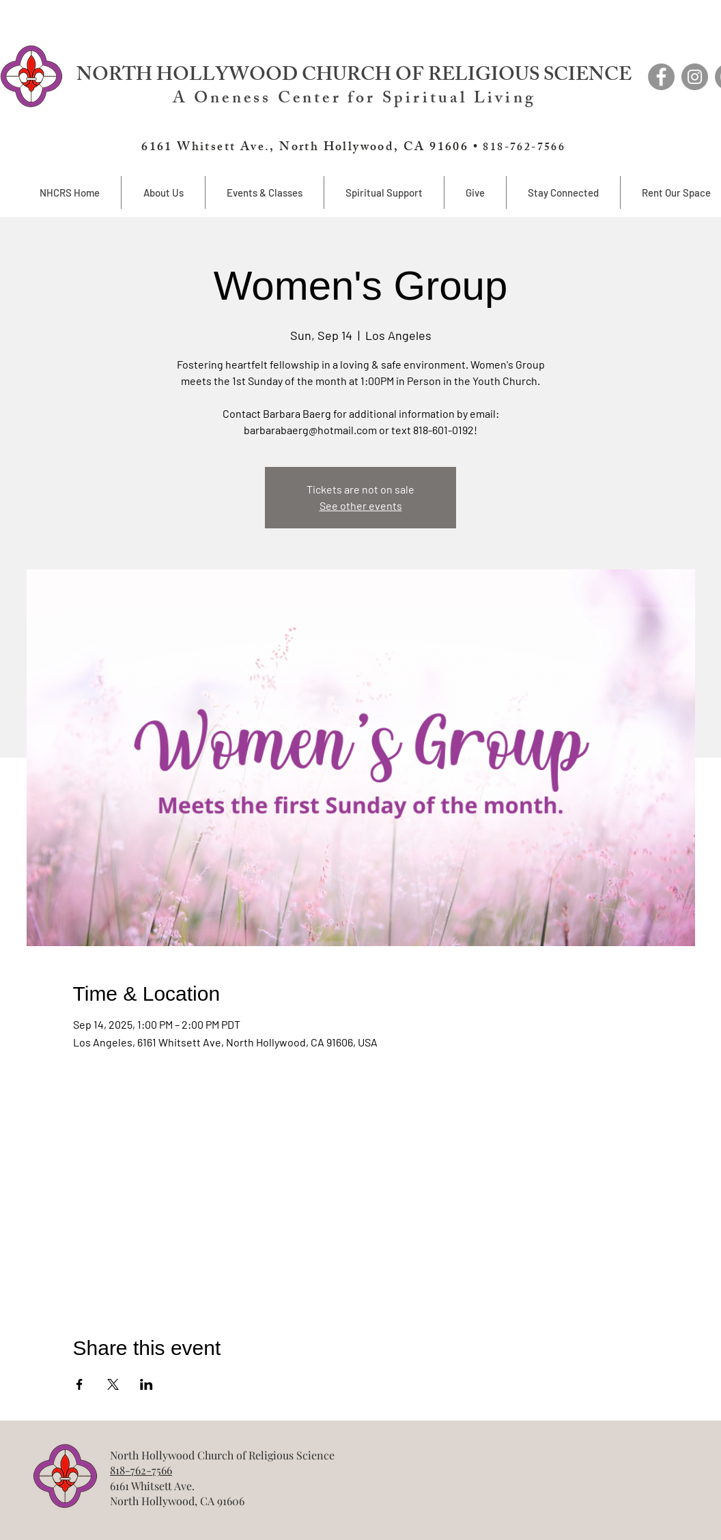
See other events (361, 505)
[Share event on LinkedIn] (146, 1384)
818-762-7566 (141, 1470)
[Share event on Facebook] (79, 1384)
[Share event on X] (113, 1384)
